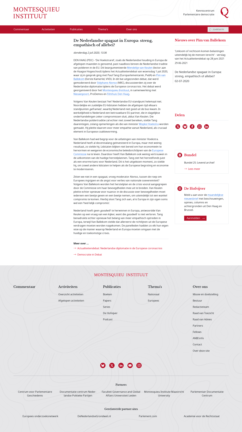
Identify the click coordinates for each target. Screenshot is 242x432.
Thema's (155, 287)
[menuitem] (23, 29)
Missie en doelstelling (205, 294)
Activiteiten (68, 287)
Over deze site (201, 351)
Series (106, 307)
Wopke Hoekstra (149, 124)
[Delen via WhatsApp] (199, 126)
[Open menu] (58, 29)
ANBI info (198, 338)
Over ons (200, 287)
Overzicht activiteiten (70, 294)
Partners (198, 326)
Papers (107, 301)
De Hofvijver (110, 313)
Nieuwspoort (81, 94)
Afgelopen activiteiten (71, 301)
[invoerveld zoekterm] (218, 29)
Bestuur (197, 301)
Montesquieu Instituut (116, 90)
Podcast (108, 319)
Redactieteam (201, 307)
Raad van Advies (202, 319)
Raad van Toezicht (203, 313)
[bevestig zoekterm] (210, 29)
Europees (153, 301)
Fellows (197, 332)
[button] (102, 365)
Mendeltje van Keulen (140, 68)
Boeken (107, 294)
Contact (197, 344)
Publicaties (112, 287)
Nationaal (153, 294)
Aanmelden (196, 218)
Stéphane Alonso (107, 83)
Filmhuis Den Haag (118, 94)
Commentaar (24, 287)
